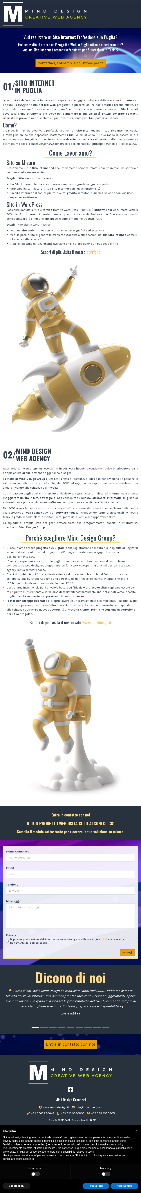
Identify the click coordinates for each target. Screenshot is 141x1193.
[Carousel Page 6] (79, 1027)
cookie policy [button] (116, 1144)
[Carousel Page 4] (61, 1027)
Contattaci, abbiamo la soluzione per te (70, 63)
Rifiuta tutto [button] (96, 1185)
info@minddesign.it (86, 1107)
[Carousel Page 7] (88, 1027)
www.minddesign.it (96, 622)
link (105, 939)
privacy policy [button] (10, 1140)
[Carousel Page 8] (97, 1027)
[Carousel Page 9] (105, 1027)
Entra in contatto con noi (70, 1044)
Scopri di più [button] (16, 1185)
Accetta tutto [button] (124, 1185)
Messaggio (13, 901)
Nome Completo (17, 851)
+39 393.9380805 (70, 1113)
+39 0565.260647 (40, 1113)
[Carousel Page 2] (44, 1027)
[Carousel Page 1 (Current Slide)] (35, 1027)
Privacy (11, 935)
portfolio (93, 252)
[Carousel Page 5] (70, 1027)
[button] (136, 1130)
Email (10, 868)
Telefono (12, 884)
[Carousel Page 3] (53, 1027)
